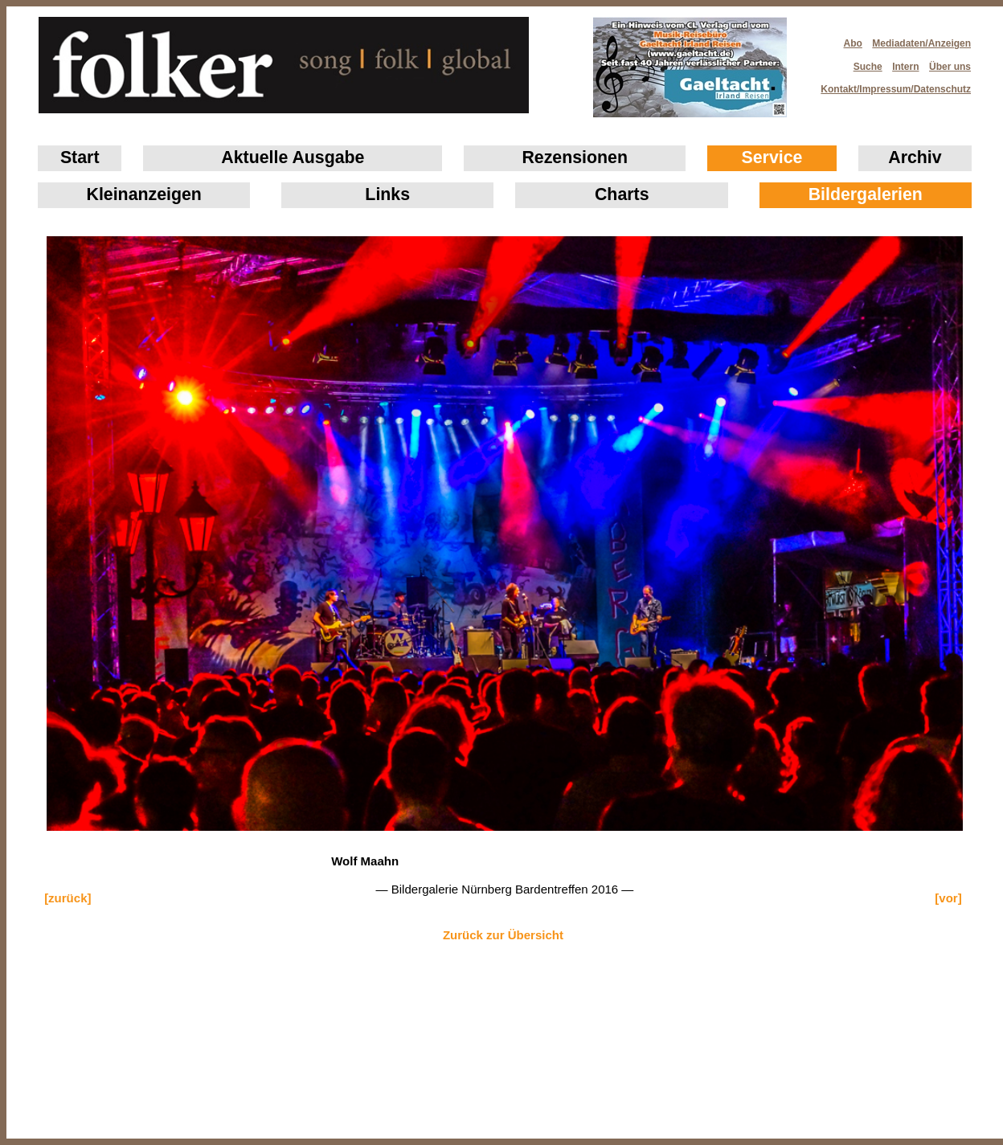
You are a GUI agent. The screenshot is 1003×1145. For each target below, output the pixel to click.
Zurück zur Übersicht (503, 935)
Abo (853, 43)
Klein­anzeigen (144, 194)
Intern (905, 66)
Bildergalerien (866, 194)
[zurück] (67, 898)
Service (772, 157)
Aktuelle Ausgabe (292, 157)
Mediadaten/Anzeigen (921, 43)
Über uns (950, 66)
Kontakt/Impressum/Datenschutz (890, 84)
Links (387, 194)
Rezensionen (575, 157)
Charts (622, 194)
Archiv (914, 157)
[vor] (948, 898)
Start (80, 157)
